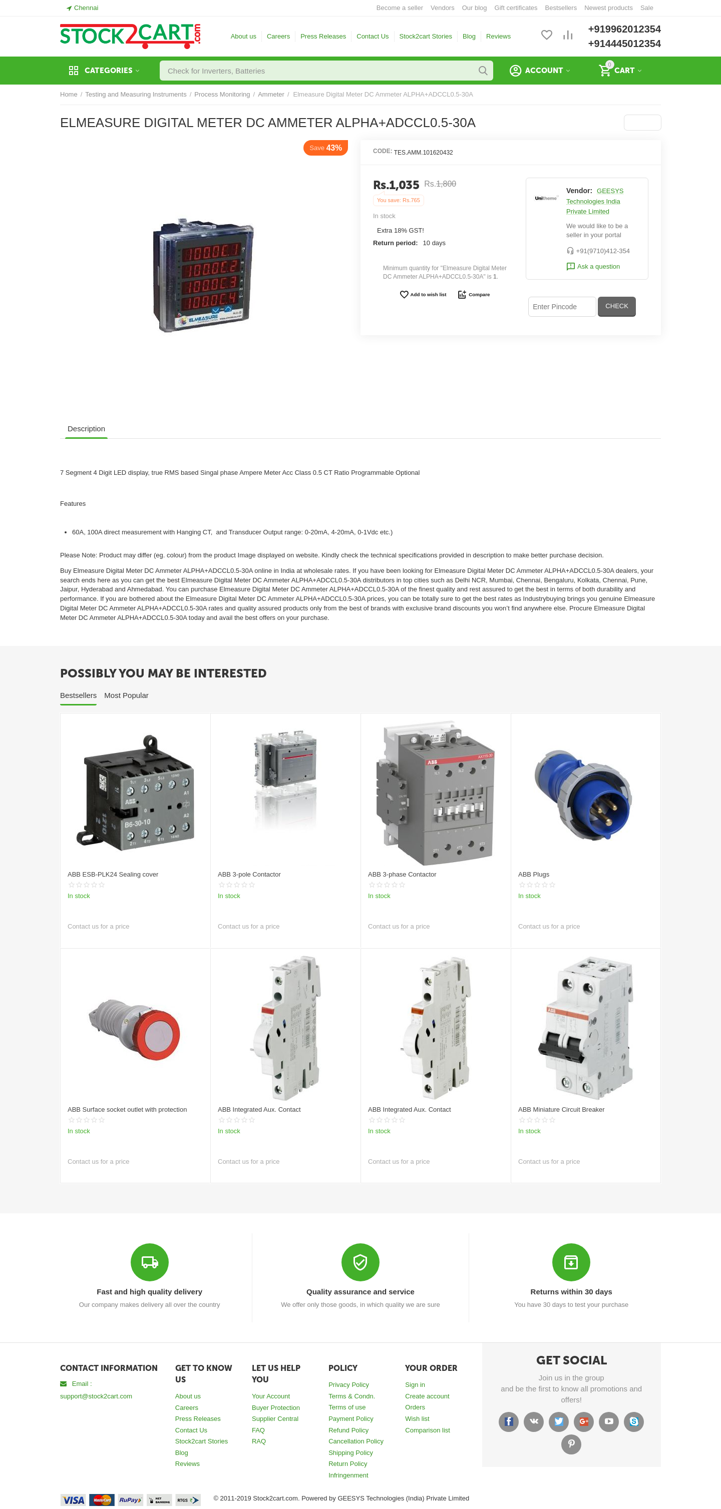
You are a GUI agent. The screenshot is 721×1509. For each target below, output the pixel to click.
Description (86, 428)
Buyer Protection (276, 1407)
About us (243, 36)
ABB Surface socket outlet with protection (127, 1109)
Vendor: (579, 191)
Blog (469, 36)
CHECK (616, 306)
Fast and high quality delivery (149, 1291)
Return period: (395, 243)
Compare (473, 295)
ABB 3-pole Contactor (249, 874)
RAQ (259, 1441)
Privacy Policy (348, 1384)
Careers (278, 36)
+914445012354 (624, 43)
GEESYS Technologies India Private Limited (594, 201)
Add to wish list (423, 295)
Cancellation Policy (356, 1441)
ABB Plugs (533, 874)
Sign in (415, 1384)
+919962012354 (624, 29)
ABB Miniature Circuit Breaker (561, 1109)
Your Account (271, 1396)
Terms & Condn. (351, 1396)
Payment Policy (351, 1418)
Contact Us (372, 36)
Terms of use (347, 1407)
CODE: (383, 151)
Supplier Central (275, 1418)
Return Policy (347, 1463)
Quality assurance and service (360, 1291)
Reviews (498, 36)
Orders (415, 1407)
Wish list (417, 1418)
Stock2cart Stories (426, 36)
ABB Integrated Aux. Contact (259, 1109)
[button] (642, 122)
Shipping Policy (350, 1452)
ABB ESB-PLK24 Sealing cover (113, 874)
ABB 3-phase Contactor (402, 874)
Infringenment (348, 1475)
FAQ (258, 1430)
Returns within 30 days (571, 1291)
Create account (427, 1396)
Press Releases (323, 36)
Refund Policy (348, 1430)
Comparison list (427, 1430)
